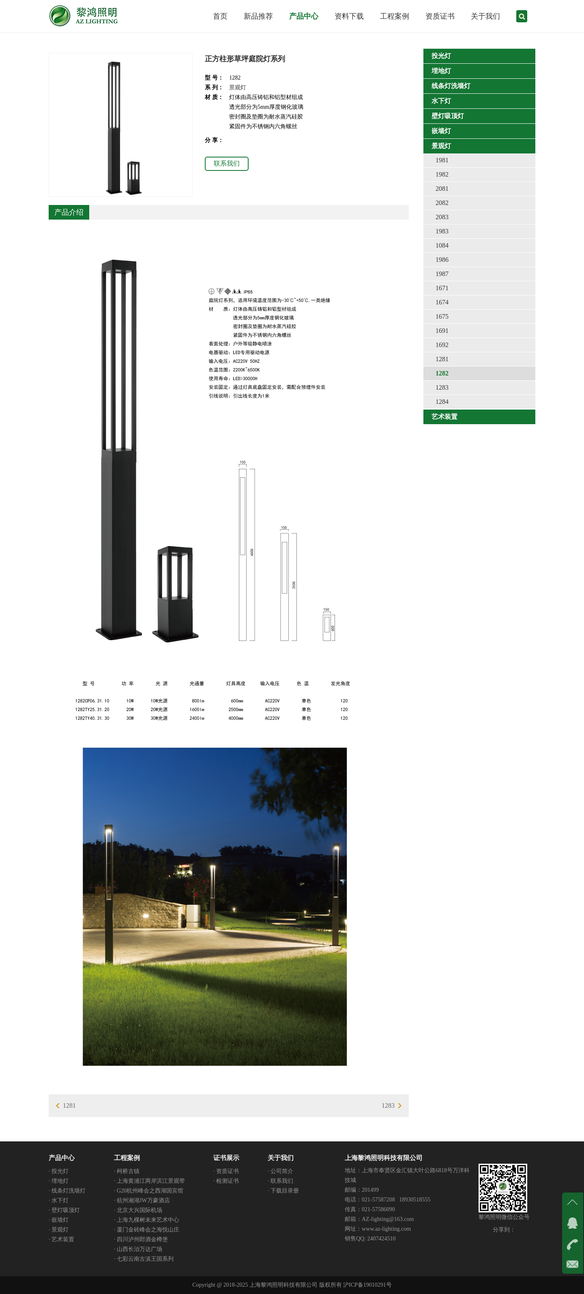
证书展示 (226, 1158)
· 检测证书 (226, 1181)
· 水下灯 (59, 1200)
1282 (442, 373)
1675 (442, 316)
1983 (442, 231)
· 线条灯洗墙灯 (67, 1191)
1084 (442, 245)
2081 (442, 188)
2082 (442, 202)
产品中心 (62, 1158)
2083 (442, 217)
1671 (442, 288)
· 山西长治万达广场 (138, 1249)
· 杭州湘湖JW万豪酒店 (142, 1200)
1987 (442, 273)
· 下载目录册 (283, 1191)
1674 (442, 302)
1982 (442, 174)
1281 (442, 359)
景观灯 (237, 87)
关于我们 (281, 1158)
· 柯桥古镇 (127, 1171)
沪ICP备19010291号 (367, 1285)
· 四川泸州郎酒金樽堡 (141, 1239)
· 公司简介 (280, 1171)
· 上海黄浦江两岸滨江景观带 (149, 1181)
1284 (442, 401)
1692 (442, 344)
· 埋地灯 (59, 1181)
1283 (442, 387)
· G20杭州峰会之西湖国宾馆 (148, 1191)
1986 (442, 259)
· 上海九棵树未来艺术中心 (146, 1220)
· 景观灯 (59, 1230)
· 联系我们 (280, 1181)
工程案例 (127, 1158)
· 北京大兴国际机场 (138, 1210)
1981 (442, 160)
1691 (442, 330)
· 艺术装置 (61, 1239)
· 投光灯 (59, 1171)
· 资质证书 (226, 1171)
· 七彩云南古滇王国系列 (144, 1259)
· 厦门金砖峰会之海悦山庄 (146, 1230)
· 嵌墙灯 (59, 1220)
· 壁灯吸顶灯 (64, 1210)
